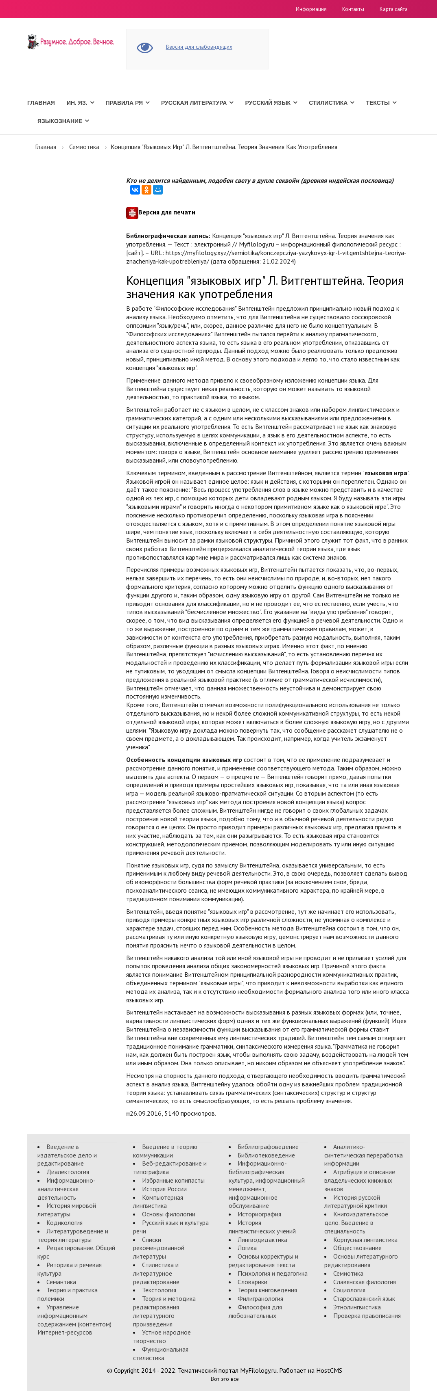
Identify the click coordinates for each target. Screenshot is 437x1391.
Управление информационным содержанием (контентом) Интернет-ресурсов (74, 1319)
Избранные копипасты (173, 1180)
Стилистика (328, 103)
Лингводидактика (262, 1239)
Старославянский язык (364, 1298)
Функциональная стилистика (160, 1353)
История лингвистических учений (262, 1226)
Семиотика (84, 147)
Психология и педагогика (273, 1273)
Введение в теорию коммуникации (165, 1150)
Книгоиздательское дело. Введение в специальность (356, 1222)
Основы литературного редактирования (361, 1260)
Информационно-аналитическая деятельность (66, 1188)
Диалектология (67, 1172)
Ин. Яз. (77, 103)
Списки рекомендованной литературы (158, 1248)
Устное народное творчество (162, 1336)
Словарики (252, 1282)
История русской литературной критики (355, 1201)
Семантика (61, 1282)
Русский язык (268, 103)
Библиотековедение (266, 1155)
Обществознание (357, 1248)
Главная (41, 103)
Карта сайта (394, 9)
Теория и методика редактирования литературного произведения (164, 1311)
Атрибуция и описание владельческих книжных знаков (359, 1180)
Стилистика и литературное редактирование (156, 1273)
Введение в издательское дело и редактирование (67, 1155)
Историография (259, 1214)
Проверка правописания (367, 1315)
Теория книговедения (267, 1290)
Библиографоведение (268, 1146)
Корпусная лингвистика (365, 1239)
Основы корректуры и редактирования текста (263, 1260)
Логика (247, 1248)
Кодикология (64, 1222)
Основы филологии (168, 1214)
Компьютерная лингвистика (158, 1201)
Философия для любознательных (255, 1311)
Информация (311, 9)
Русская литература (194, 103)
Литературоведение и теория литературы (72, 1235)
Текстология (159, 1290)
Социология (349, 1290)
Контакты (353, 9)
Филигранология (260, 1298)
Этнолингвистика (357, 1307)
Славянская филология (364, 1282)
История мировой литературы (66, 1209)
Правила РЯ (124, 103)
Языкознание (59, 121)
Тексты (377, 103)
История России (164, 1189)
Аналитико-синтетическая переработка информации (363, 1155)
